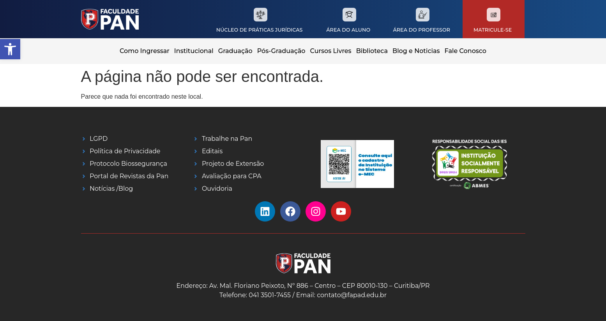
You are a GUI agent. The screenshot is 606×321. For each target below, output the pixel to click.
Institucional (194, 51)
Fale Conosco (465, 51)
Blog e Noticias (416, 51)
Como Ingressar (145, 51)
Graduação (235, 51)
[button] (10, 49)
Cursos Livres (331, 51)
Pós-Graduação (281, 51)
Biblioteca (372, 51)
